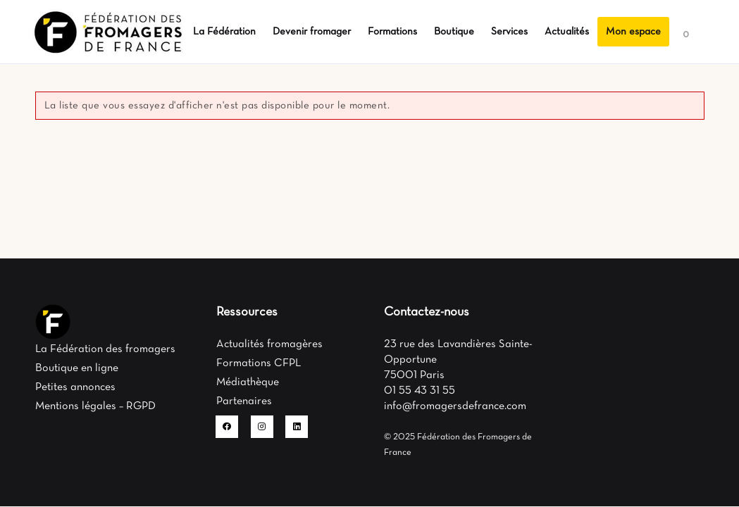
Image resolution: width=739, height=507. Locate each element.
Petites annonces (75, 387)
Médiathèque (247, 382)
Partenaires (244, 401)
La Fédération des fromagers (105, 349)
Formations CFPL (258, 363)
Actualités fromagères (269, 344)
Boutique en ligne (76, 368)
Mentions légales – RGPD (95, 406)
